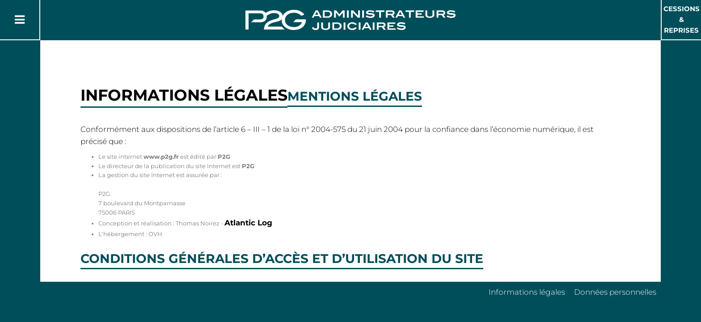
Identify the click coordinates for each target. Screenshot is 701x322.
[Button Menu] (20, 19)
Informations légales (527, 292)
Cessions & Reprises (681, 19)
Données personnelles (615, 292)
